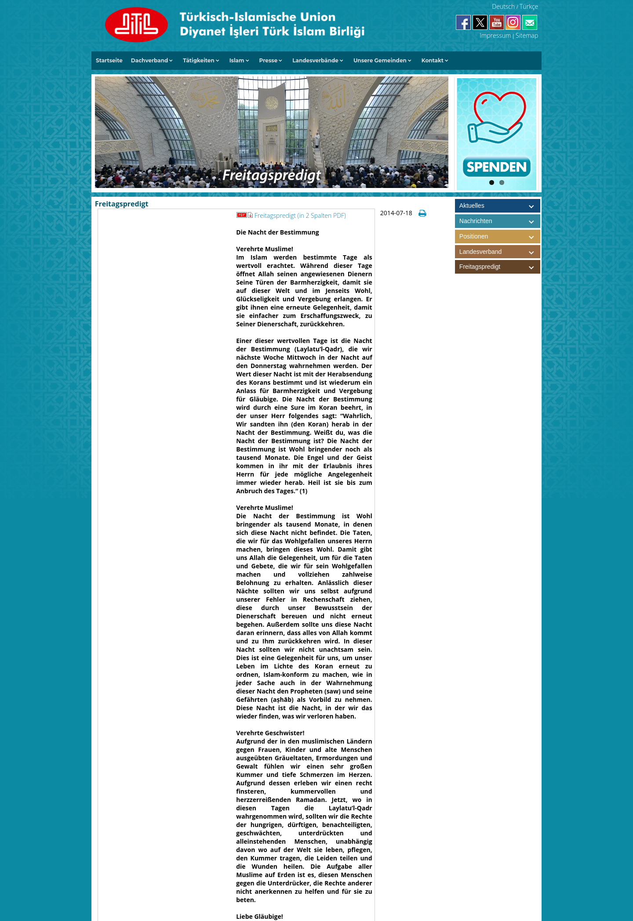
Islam (236, 60)
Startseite (109, 60)
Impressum (495, 35)
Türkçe (529, 6)
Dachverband (149, 60)
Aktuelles (471, 205)
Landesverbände (315, 60)
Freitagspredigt (499, 267)
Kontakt (433, 60)
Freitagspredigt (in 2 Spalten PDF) (300, 215)
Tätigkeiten (198, 60)
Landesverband (499, 252)
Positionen (499, 236)
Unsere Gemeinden (380, 60)
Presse (268, 60)
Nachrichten (475, 220)
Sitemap (527, 35)
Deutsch (503, 6)
